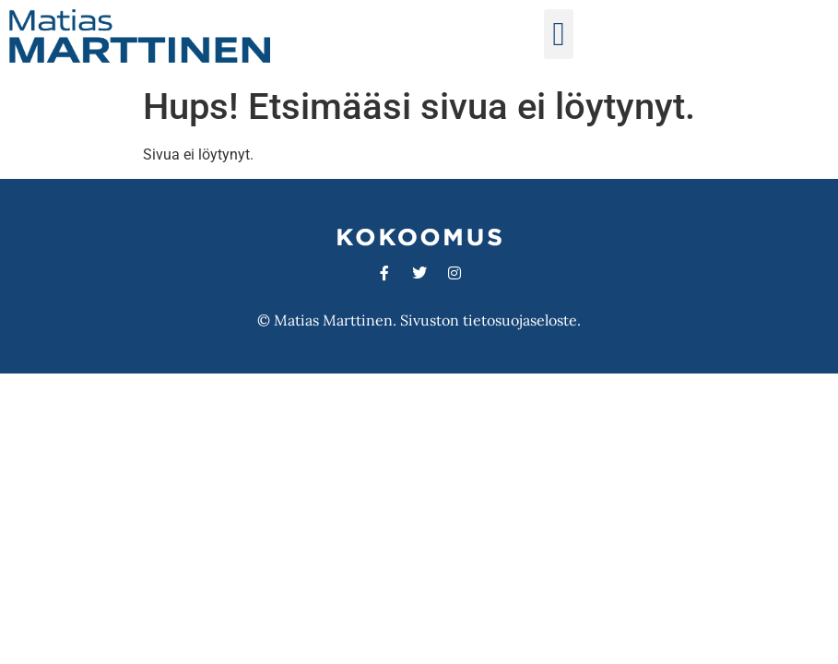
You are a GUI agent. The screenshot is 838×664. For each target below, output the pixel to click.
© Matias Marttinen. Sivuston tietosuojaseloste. (419, 320)
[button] (558, 34)
